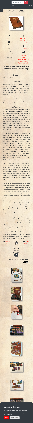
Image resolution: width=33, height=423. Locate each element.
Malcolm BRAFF (23, 39)
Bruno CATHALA (23, 41)
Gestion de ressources (23, 59)
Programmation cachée (23, 63)
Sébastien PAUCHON (24, 43)
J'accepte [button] (6, 417)
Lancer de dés (23, 61)
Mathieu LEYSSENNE (24, 49)
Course (23, 57)
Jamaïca (9, 39)
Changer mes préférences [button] (14, 417)
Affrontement (23, 55)
